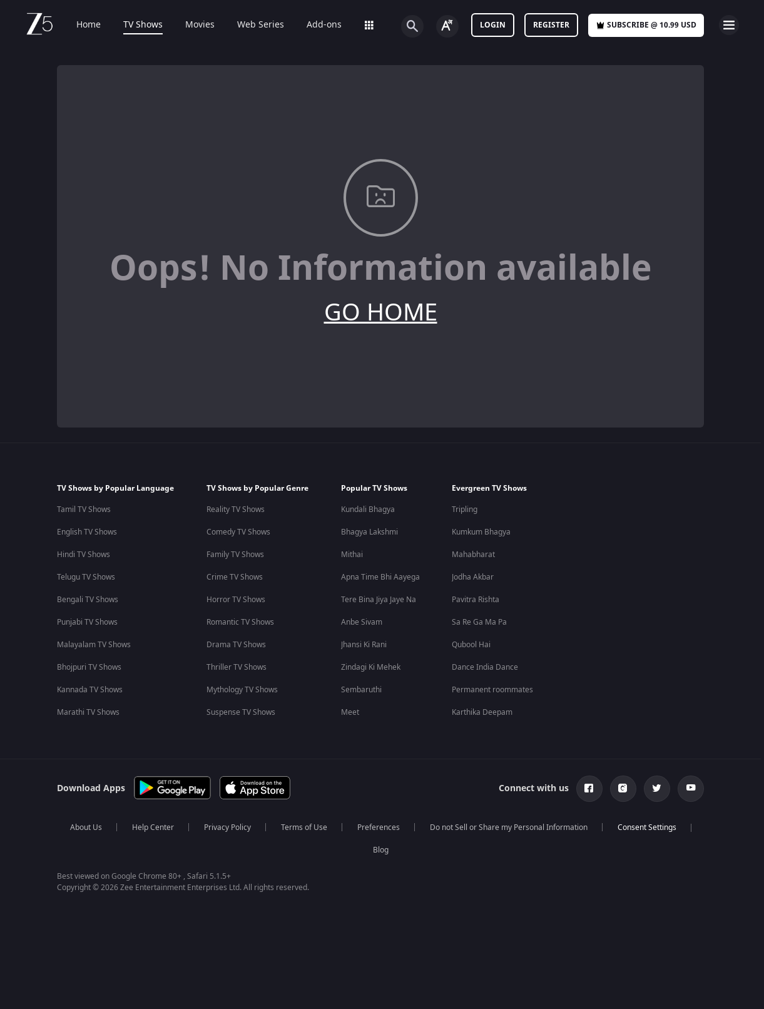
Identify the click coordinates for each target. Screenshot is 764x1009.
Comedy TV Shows (238, 532)
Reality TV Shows (235, 509)
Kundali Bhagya (368, 509)
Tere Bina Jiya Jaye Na (378, 599)
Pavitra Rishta (475, 599)
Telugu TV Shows (86, 577)
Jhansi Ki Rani (364, 644)
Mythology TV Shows (242, 689)
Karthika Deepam (482, 712)
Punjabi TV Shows (87, 622)
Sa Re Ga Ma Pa (479, 622)
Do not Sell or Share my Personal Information (509, 827)
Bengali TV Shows (87, 599)
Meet (350, 712)
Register (551, 25)
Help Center (153, 827)
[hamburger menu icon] (729, 25)
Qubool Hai (471, 644)
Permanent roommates (492, 689)
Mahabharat (473, 554)
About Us (86, 827)
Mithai (352, 554)
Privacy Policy (227, 827)
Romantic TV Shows (240, 622)
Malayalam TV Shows (94, 644)
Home (80, 25)
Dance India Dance (485, 667)
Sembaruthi (361, 689)
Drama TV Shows (236, 644)
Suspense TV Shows (240, 712)
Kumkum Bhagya (481, 532)
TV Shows (134, 25)
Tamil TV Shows (84, 509)
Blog (381, 850)
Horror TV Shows (235, 599)
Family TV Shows (235, 554)
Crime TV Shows (234, 577)
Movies (191, 25)
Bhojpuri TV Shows (89, 667)
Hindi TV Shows (83, 554)
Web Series (251, 25)
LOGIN (493, 25)
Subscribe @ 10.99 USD (646, 25)
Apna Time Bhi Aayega (380, 577)
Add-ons (315, 25)
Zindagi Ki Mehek (370, 667)
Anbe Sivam (361, 622)
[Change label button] (447, 26)
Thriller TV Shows (236, 667)
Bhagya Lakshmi (369, 532)
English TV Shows (87, 532)
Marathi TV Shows (88, 712)
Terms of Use (304, 827)
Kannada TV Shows (90, 689)
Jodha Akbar (473, 577)
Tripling (464, 509)
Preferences (378, 827)
